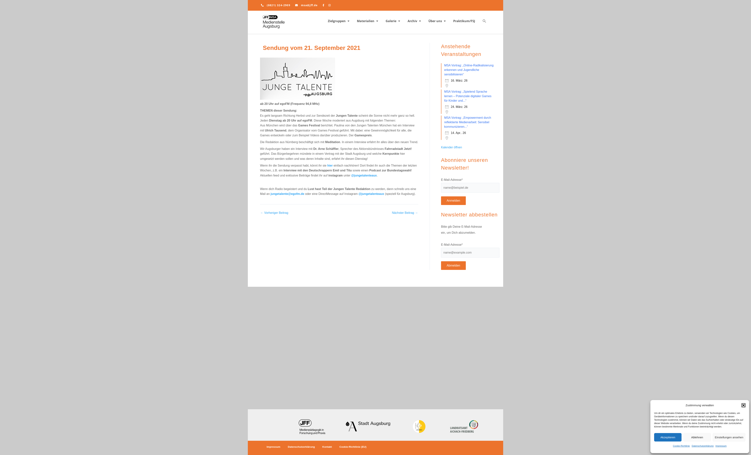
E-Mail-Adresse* (452, 179)
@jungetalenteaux (364, 175)
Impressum (721, 446)
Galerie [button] (393, 21)
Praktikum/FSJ (464, 21)
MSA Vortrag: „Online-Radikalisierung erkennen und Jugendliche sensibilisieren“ (469, 70)
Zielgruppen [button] (338, 21)
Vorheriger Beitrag (274, 212)
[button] (743, 405)
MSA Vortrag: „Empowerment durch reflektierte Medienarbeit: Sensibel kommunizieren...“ (468, 122)
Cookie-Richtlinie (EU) (354, 446)
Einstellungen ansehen (729, 437)
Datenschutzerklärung (703, 446)
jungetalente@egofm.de (288, 193)
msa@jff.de (309, 5)
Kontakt (328, 446)
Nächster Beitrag (405, 212)
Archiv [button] (414, 21)
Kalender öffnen (451, 147)
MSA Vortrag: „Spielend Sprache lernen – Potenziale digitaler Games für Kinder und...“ (468, 96)
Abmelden (453, 265)
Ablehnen (697, 437)
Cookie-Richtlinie (681, 446)
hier (330, 165)
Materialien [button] (367, 21)
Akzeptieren (667, 437)
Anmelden (453, 200)
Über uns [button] (437, 21)
